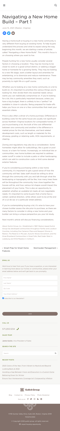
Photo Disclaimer (43, 395)
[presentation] (19, 305)
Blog (10, 395)
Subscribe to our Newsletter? (14, 298)
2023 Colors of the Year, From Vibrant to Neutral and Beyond (26, 366)
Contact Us (18, 395)
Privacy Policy (30, 395)
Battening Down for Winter (13, 375)
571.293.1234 (10, 329)
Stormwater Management (45, 248)
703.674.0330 (30, 417)
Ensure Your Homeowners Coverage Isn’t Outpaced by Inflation (27, 378)
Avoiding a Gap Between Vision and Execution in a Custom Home (28, 372)
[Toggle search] (55, 5)
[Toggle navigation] (4, 5)
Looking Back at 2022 (11, 369)
